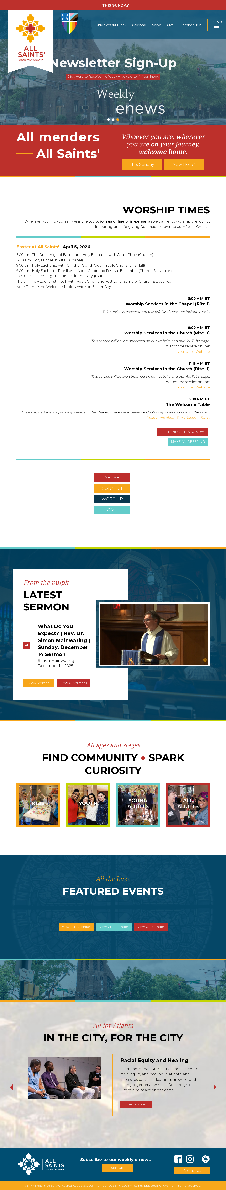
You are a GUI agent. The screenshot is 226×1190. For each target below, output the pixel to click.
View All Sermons (73, 683)
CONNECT (112, 488)
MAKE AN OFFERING (188, 442)
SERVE (112, 477)
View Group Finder (113, 927)
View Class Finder (150, 927)
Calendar (139, 25)
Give (170, 25)
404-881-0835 (106, 1186)
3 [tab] (117, 119)
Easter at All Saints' (37, 246)
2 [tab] (113, 119)
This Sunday (142, 164)
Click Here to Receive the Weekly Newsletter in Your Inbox (113, 77)
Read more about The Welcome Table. (178, 418)
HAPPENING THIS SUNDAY (183, 432)
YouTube (185, 352)
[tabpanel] (113, 67)
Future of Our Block (110, 25)
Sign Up (117, 1168)
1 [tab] (108, 119)
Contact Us (192, 1171)
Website (202, 352)
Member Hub (190, 25)
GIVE (112, 509)
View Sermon (38, 683)
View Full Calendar (76, 927)
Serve (156, 25)
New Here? (184, 164)
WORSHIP (112, 499)
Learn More (136, 1104)
